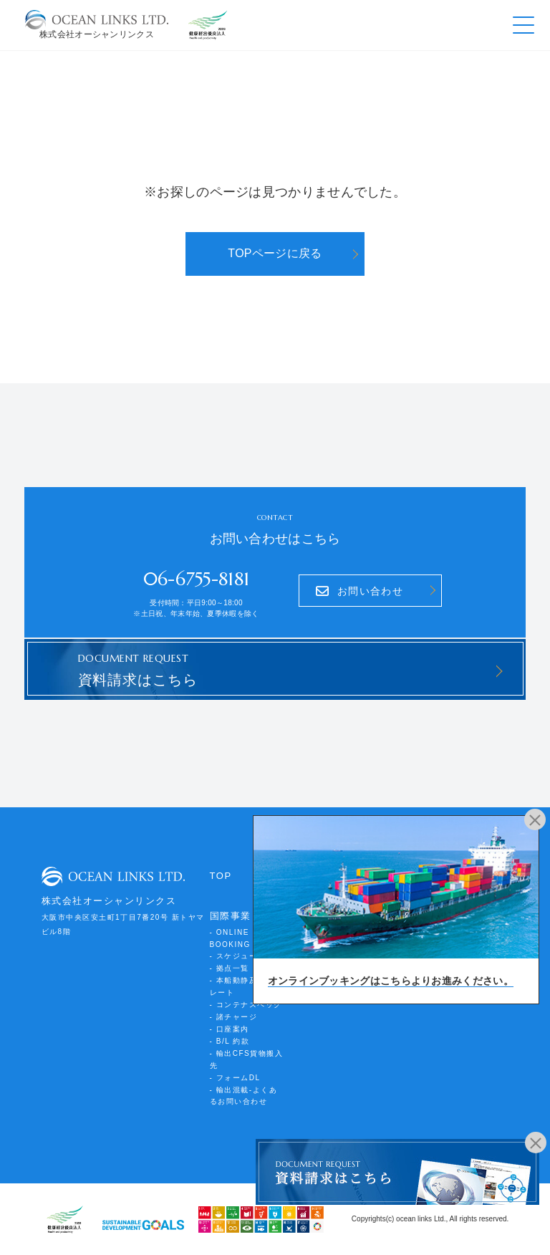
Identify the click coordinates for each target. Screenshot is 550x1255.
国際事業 (230, 915)
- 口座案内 (229, 1029)
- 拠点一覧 (229, 968)
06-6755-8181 (196, 579)
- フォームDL (235, 1078)
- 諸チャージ (234, 1017)
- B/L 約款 (230, 1041)
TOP (221, 875)
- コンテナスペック (246, 1005)
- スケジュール (238, 956)
